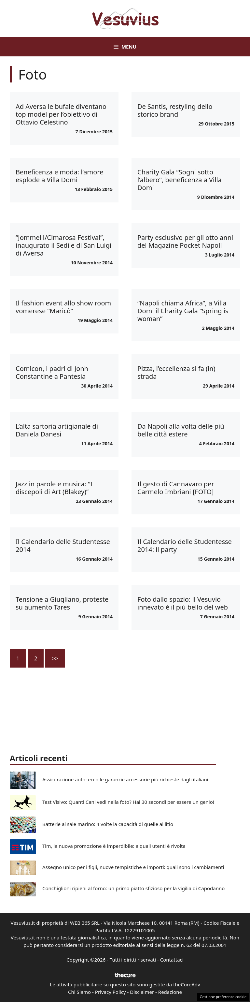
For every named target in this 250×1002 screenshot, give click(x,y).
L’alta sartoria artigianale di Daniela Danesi (57, 430)
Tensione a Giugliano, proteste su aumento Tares (62, 603)
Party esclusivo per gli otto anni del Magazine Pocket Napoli (185, 241)
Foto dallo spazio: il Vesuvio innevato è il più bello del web (182, 603)
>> (55, 658)
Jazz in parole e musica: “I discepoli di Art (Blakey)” (54, 487)
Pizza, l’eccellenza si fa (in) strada (176, 372)
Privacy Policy (110, 992)
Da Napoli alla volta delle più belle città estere (180, 430)
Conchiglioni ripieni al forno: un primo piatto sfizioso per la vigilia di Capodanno (133, 888)
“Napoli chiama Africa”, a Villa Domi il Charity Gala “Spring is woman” (182, 311)
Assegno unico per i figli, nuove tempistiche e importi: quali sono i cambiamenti (133, 867)
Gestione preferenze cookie (223, 996)
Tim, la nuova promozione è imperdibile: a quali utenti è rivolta (114, 846)
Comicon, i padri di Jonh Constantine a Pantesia (52, 372)
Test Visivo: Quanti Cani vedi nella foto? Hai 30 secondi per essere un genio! (128, 802)
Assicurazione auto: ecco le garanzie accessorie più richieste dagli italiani (125, 779)
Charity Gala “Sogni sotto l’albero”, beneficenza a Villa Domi (179, 180)
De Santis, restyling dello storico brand (174, 110)
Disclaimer (142, 992)
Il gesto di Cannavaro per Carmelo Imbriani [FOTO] (175, 487)
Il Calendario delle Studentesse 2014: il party (184, 545)
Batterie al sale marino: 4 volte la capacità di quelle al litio (107, 824)
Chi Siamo (79, 992)
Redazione (170, 992)
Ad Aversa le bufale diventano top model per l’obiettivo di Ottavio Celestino (61, 114)
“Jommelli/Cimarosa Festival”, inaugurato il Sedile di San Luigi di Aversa (63, 245)
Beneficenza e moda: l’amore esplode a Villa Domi (59, 176)
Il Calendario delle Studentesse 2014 (63, 545)
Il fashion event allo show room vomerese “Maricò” (63, 307)
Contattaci (172, 959)
